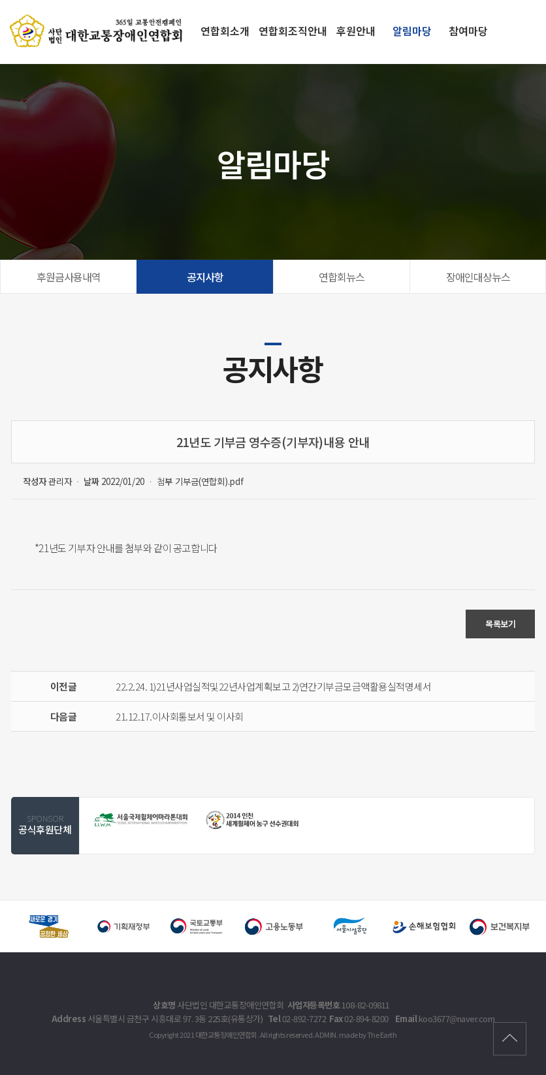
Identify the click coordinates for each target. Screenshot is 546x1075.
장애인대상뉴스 (478, 277)
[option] (141, 819)
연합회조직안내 (293, 31)
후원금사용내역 (69, 277)
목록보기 (500, 623)
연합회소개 (225, 31)
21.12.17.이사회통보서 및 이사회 (180, 716)
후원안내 (356, 31)
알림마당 (412, 31)
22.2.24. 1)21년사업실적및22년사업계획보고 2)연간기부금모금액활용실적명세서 (273, 686)
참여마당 (468, 31)
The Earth (382, 1034)
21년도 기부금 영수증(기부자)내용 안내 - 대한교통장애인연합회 (98, 31)
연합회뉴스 (341, 277)
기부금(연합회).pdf (209, 481)
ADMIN (325, 1034)
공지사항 (205, 277)
